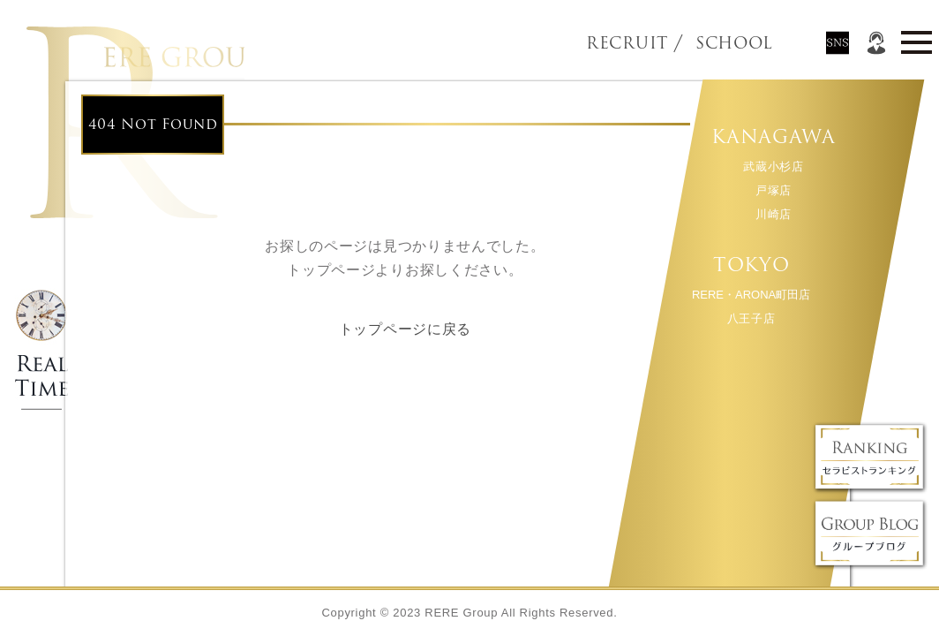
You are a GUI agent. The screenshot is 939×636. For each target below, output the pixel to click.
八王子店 (750, 318)
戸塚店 (773, 190)
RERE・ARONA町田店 (750, 294)
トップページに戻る (405, 329)
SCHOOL (704, 43)
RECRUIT (627, 43)
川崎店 (773, 214)
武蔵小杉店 (773, 166)
